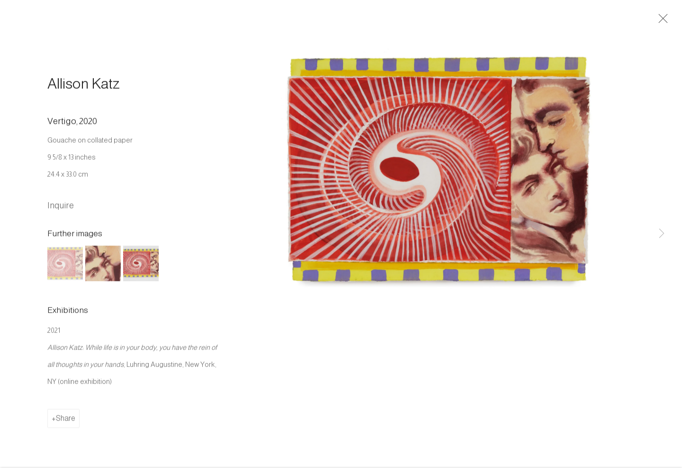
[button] (65, 267)
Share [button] (65, 422)
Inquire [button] (60, 209)
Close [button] (665, 21)
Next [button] (661, 233)
